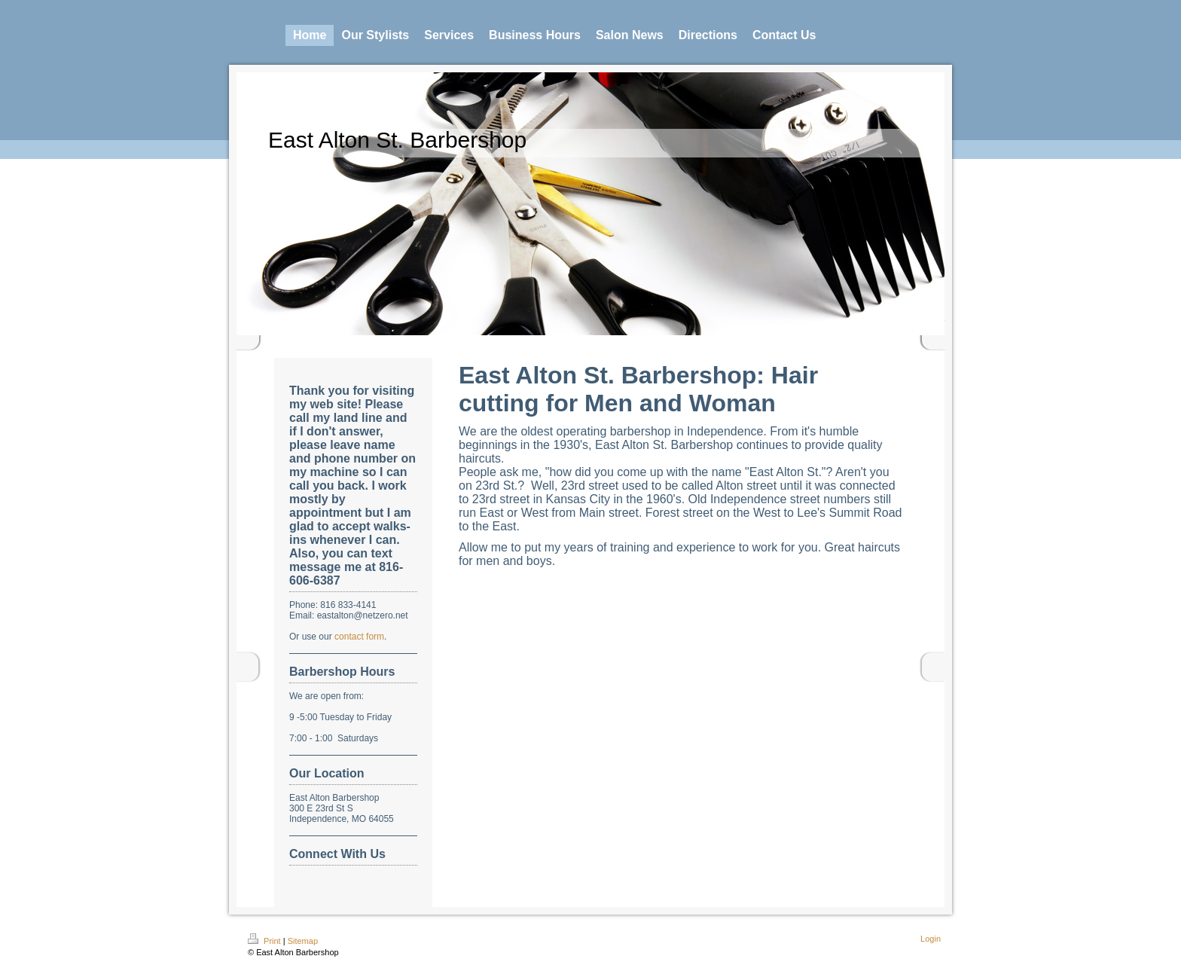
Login (930, 938)
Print (265, 940)
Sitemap (303, 940)
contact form (359, 636)
